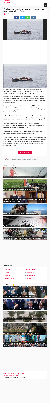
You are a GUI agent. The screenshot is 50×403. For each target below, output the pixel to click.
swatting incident (9, 278)
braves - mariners (30, 269)
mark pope (7, 269)
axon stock (29, 278)
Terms (10, 375)
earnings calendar (31, 275)
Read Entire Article (25, 152)
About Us (5, 375)
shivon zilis (7, 281)
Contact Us (15, 375)
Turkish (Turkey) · (23, 374)
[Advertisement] (25, 52)
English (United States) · (10, 374)
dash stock (29, 281)
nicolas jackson (30, 272)
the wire (7, 272)
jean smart (7, 275)
